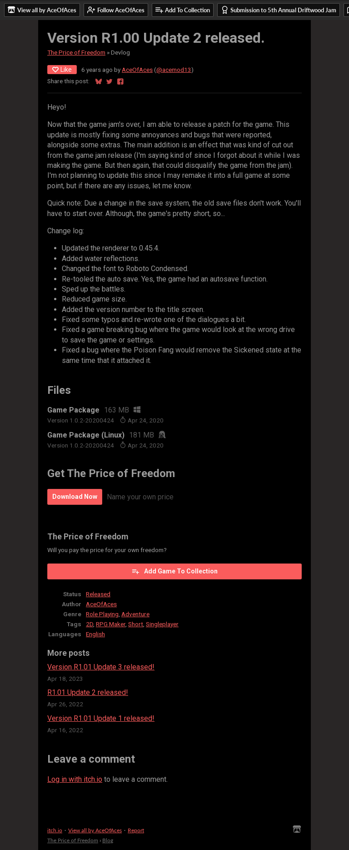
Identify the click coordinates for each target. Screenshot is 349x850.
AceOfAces (137, 69)
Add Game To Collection (174, 571)
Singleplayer (162, 624)
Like (62, 69)
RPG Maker (110, 624)
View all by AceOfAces (95, 830)
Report (136, 830)
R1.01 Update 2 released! (87, 692)
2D (89, 624)
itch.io (54, 830)
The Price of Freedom (76, 52)
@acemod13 (173, 69)
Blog (107, 840)
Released (98, 594)
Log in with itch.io (74, 779)
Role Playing (102, 614)
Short (135, 624)
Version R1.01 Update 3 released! (101, 667)
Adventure (135, 614)
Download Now (74, 496)
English (95, 634)
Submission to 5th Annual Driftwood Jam (278, 10)
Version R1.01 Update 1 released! (101, 718)
